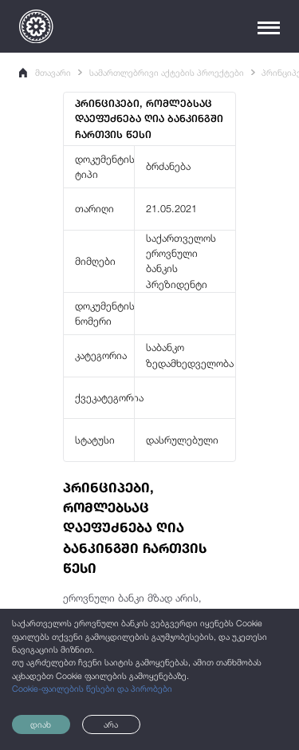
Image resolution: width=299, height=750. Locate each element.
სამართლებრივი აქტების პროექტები (166, 72)
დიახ (40, 724)
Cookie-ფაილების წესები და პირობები (92, 688)
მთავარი (45, 72)
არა (111, 724)
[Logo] (36, 26)
